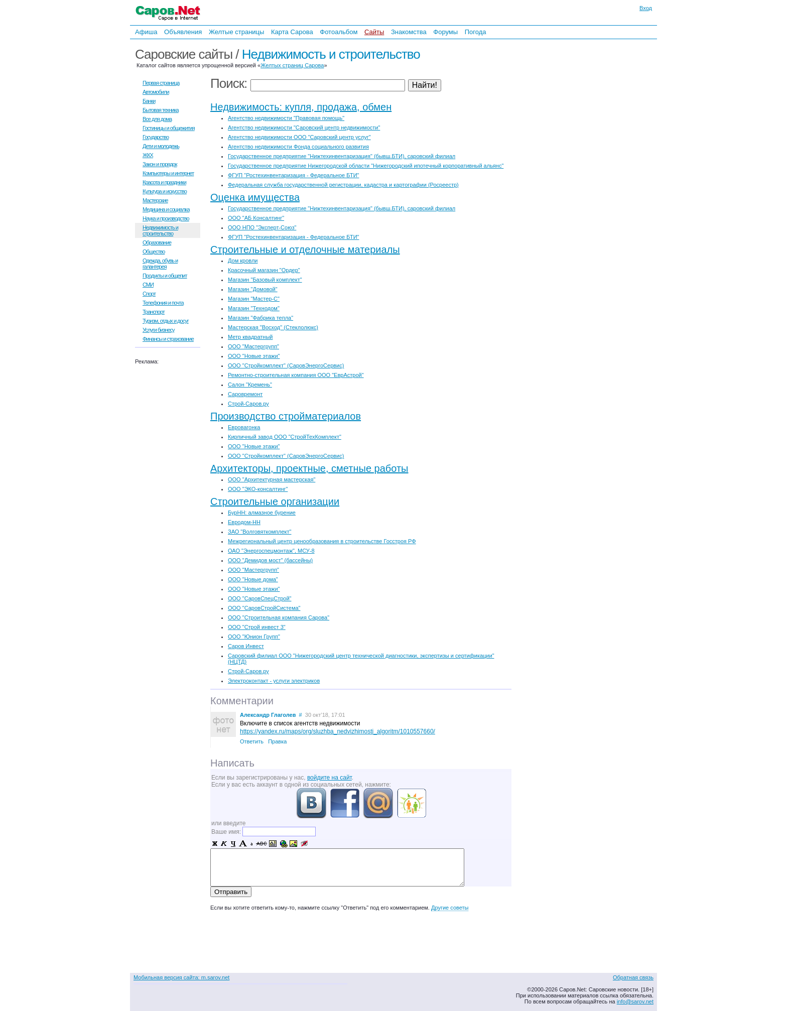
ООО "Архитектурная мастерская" (271, 479)
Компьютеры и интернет (168, 173)
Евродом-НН (244, 522)
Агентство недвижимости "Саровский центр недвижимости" (304, 127)
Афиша (146, 32)
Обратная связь (633, 977)
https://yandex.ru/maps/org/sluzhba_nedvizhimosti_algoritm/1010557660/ (337, 731)
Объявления (183, 32)
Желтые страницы (237, 32)
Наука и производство (166, 218)
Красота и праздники (164, 182)
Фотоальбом (338, 32)
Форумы (445, 32)
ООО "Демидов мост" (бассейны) (270, 560)
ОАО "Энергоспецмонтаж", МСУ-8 (271, 551)
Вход (645, 8)
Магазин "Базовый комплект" (265, 280)
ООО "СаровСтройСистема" (264, 608)
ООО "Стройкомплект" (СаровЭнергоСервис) (286, 365)
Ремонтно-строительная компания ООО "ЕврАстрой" (296, 375)
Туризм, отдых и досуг (166, 321)
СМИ (148, 285)
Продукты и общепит (165, 276)
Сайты (374, 32)
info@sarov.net (635, 1001)
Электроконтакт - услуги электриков (274, 681)
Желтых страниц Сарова (292, 65)
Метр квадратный (250, 337)
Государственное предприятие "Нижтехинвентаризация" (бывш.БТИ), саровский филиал (341, 156)
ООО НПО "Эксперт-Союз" (262, 227)
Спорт (149, 294)
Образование (157, 242)
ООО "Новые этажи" (254, 356)
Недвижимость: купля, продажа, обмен (300, 106)
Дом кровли (243, 261)
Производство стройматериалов (285, 416)
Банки (149, 101)
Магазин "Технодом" (254, 308)
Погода (475, 32)
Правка (277, 741)
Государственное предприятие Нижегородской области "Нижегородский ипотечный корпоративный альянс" (365, 166)
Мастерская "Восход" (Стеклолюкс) (273, 327)
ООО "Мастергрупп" (253, 346)
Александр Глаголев (268, 715)
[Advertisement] (592, 149)
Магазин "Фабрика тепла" (260, 318)
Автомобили (156, 92)
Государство (156, 137)
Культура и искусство (165, 191)
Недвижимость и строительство (331, 54)
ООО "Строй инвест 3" (257, 627)
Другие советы (449, 908)
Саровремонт (245, 394)
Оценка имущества (255, 197)
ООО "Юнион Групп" (254, 637)
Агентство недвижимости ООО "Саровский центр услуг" (299, 137)
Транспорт (154, 312)
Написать (232, 763)
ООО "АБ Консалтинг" (256, 218)
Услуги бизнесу (159, 330)
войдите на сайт (329, 777)
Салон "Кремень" (250, 385)
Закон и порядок (160, 164)
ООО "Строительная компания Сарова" (278, 617)
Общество (154, 251)
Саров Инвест (246, 646)
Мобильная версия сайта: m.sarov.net (181, 977)
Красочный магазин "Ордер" (264, 270)
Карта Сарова (292, 32)
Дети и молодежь (161, 146)
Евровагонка (244, 427)
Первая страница (161, 83)
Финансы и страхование (168, 339)
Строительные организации (274, 501)
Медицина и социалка (166, 209)
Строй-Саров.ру (248, 404)
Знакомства (409, 32)
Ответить (252, 741)
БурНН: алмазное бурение (262, 513)
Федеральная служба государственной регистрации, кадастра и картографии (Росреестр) (343, 185)
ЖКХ (148, 155)
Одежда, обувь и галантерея (160, 264)
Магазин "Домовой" (253, 289)
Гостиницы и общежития (169, 128)
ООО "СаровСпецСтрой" (259, 598)
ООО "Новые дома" (253, 579)
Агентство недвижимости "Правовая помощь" (286, 118)
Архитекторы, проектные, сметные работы (309, 468)
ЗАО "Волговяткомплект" (259, 532)
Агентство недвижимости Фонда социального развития (298, 147)
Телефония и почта (163, 303)
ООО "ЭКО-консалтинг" (258, 489)
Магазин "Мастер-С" (254, 299)
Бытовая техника (161, 110)
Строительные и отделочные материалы (305, 249)
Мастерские (155, 200)
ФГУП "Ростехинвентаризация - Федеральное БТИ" (293, 175)
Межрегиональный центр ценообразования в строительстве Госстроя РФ (322, 541)
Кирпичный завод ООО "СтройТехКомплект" (284, 437)
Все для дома (157, 119)
